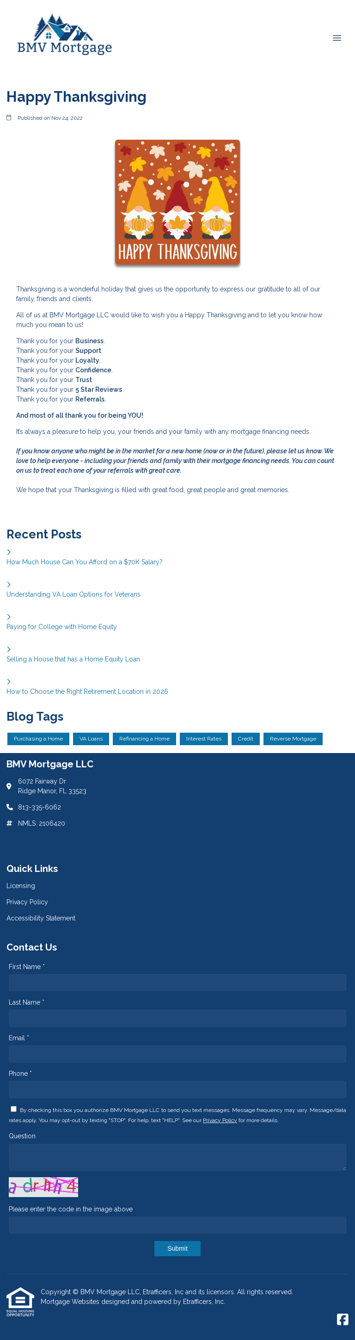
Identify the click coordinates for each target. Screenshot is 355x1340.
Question (22, 1136)
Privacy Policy (220, 1120)
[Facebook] (343, 1320)
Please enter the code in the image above (71, 1209)
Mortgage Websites (71, 1301)
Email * (19, 1038)
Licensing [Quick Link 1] (20, 885)
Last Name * (26, 1002)
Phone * (20, 1073)
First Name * (27, 966)
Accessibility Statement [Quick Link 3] (40, 918)
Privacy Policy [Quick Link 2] (27, 902)
